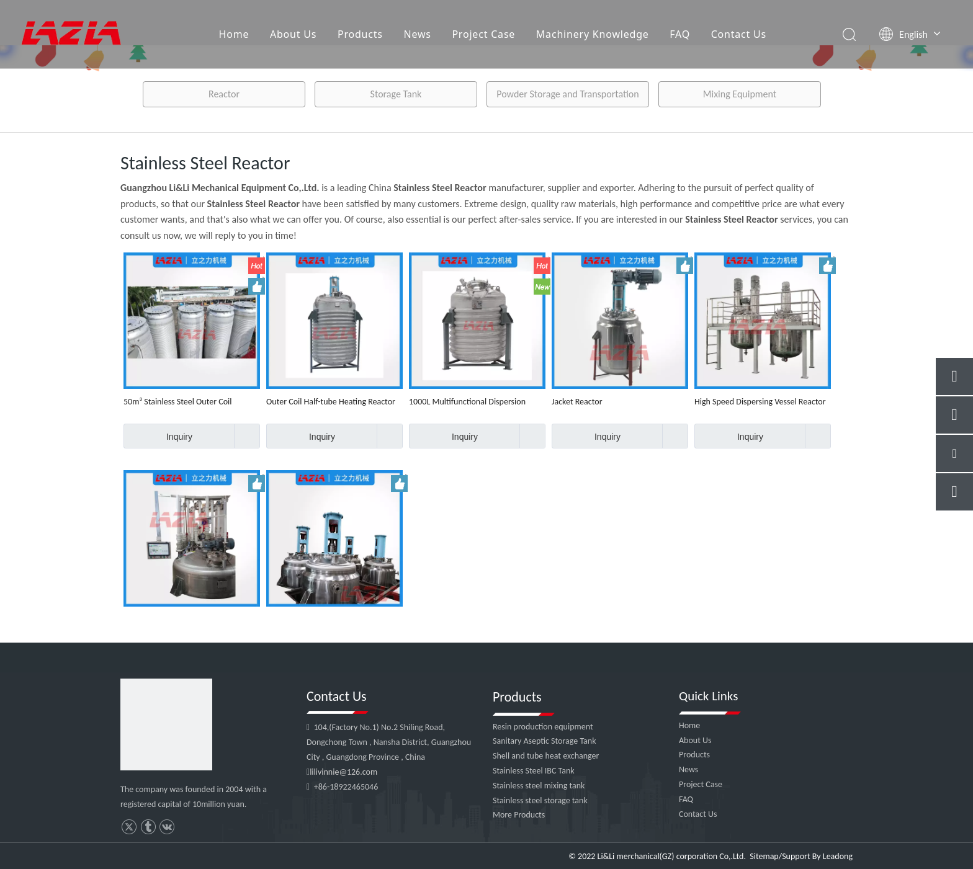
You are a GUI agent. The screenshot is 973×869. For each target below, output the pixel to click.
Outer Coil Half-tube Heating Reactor (330, 401)
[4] (166, 724)
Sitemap (764, 856)
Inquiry (157, 436)
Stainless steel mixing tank (539, 785)
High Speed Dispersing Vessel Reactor (760, 401)
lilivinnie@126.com (343, 772)
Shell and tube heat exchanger (546, 756)
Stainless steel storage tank (540, 800)
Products (360, 34)
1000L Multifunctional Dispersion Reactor (467, 402)
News (417, 34)
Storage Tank (396, 94)
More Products (519, 814)
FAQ (680, 34)
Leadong (838, 856)
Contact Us (738, 34)
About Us (293, 34)
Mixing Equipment (739, 94)
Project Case (483, 34)
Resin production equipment (543, 726)
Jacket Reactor (577, 401)
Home (234, 34)
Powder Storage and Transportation (567, 94)
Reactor (224, 94)
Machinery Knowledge (592, 34)
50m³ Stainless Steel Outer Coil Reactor (177, 402)
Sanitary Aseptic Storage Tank (544, 741)
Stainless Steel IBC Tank (534, 770)
